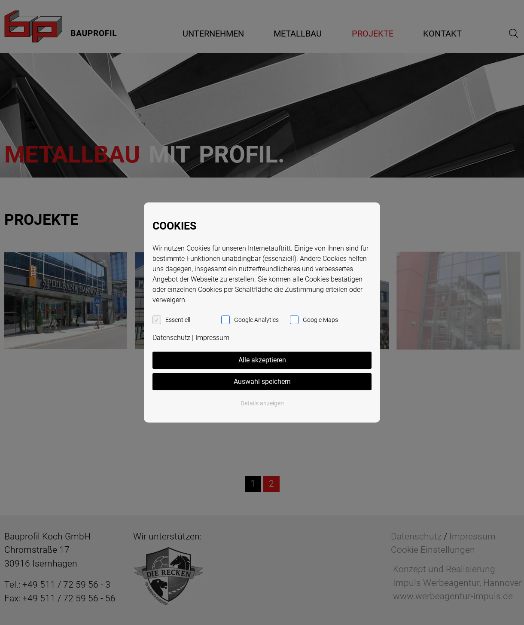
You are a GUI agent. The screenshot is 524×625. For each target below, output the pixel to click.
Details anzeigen (262, 403)
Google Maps (320, 319)
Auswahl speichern (262, 381)
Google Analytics (256, 319)
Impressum (212, 338)
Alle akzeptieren (262, 360)
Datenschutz (171, 338)
